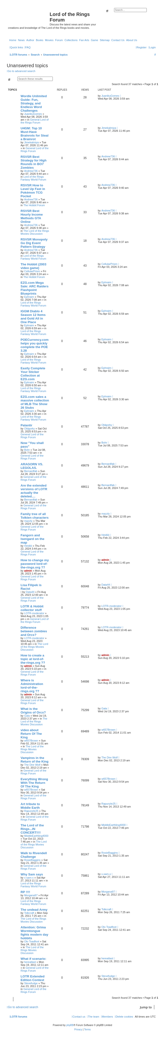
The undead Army (34, 909)
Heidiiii (28, 545)
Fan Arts (84, 40)
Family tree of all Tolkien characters (35, 515)
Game (94, 40)
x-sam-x (29, 877)
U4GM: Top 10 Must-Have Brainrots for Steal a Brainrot (34, 133)
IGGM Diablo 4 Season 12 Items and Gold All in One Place (33, 316)
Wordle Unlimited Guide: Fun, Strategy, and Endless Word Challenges (34, 103)
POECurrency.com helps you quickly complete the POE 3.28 (35, 345)
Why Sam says (32, 874)
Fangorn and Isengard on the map (32, 538)
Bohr (27, 449)
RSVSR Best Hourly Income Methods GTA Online (32, 216)
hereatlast (30, 962)
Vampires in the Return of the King (34, 759)
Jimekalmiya (31, 142)
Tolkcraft (29, 912)
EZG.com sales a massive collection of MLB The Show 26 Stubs (35, 402)
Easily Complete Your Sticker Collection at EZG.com (33, 373)
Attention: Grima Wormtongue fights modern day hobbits (34, 932)
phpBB (70, 1025)
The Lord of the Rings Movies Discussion (35, 232)
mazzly (28, 520)
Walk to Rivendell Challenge (34, 855)
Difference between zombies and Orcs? (34, 631)
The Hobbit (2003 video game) (33, 266)
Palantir (26, 425)
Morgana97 (31, 895)
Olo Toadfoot (31, 941)
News (21, 40)
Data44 (30, 591)
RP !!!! (25, 892)
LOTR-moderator (34, 613)
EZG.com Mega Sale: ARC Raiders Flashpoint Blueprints (34, 288)
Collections (70, 40)
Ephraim (29, 296)
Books (39, 40)
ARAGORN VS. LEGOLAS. (32, 466)
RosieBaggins (32, 860)
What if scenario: (33, 959)
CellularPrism (32, 271)
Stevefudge (31, 983)
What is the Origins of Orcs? (33, 710)
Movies (49, 40)
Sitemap (104, 40)
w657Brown (31, 740)
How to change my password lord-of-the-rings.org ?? (35, 563)
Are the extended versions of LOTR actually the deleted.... (34, 491)
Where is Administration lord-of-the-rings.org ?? (32, 685)
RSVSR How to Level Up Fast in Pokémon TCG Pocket (33, 190)
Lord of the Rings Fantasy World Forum (33, 178)
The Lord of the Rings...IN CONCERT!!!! (32, 828)
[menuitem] (27, 47)
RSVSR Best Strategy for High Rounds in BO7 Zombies (33, 162)
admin (28, 570)
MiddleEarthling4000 (36, 835)
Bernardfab (30, 471)
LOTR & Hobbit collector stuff (32, 608)
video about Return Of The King (31, 733)
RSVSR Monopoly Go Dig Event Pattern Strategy (34, 243)
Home (12, 40)
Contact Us (117, 40)
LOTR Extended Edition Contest (33, 978)
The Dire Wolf (32, 764)
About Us (131, 40)
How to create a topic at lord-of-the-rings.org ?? (33, 659)
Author (30, 40)
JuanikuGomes (33, 113)
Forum (59, 40)
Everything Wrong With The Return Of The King (34, 782)
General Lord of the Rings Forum (35, 121)
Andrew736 (31, 170)
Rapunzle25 (31, 810)
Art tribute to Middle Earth (30, 805)
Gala (27, 715)
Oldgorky (29, 428)
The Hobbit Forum (34, 205)
